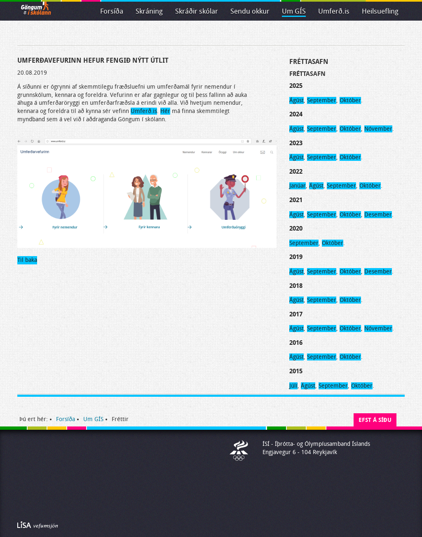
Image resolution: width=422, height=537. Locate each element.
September (321, 100)
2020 (295, 228)
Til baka (27, 260)
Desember (378, 214)
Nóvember (378, 128)
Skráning (149, 11)
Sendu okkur (250, 11)
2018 (295, 286)
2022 (295, 171)
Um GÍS (294, 11)
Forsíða (111, 11)
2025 (295, 86)
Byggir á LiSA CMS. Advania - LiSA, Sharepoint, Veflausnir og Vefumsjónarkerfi (37, 525)
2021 (295, 200)
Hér (165, 111)
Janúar (297, 185)
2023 (295, 143)
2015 (295, 371)
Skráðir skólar (196, 11)
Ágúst (296, 100)
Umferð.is (144, 111)
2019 (295, 257)
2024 (295, 114)
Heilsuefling (380, 11)
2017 (295, 314)
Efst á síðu (375, 420)
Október (350, 100)
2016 (295, 342)
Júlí (293, 385)
